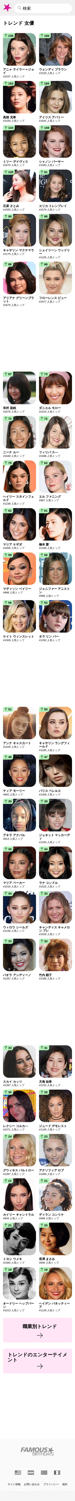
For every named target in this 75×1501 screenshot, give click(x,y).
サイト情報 (14, 1484)
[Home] (37, 1451)
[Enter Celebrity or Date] (43, 8)
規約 (64, 1484)
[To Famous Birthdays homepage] (7, 7)
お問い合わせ (32, 1484)
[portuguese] (44, 1473)
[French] (57, 1473)
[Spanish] (31, 1473)
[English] (18, 1473)
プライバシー (51, 1484)
